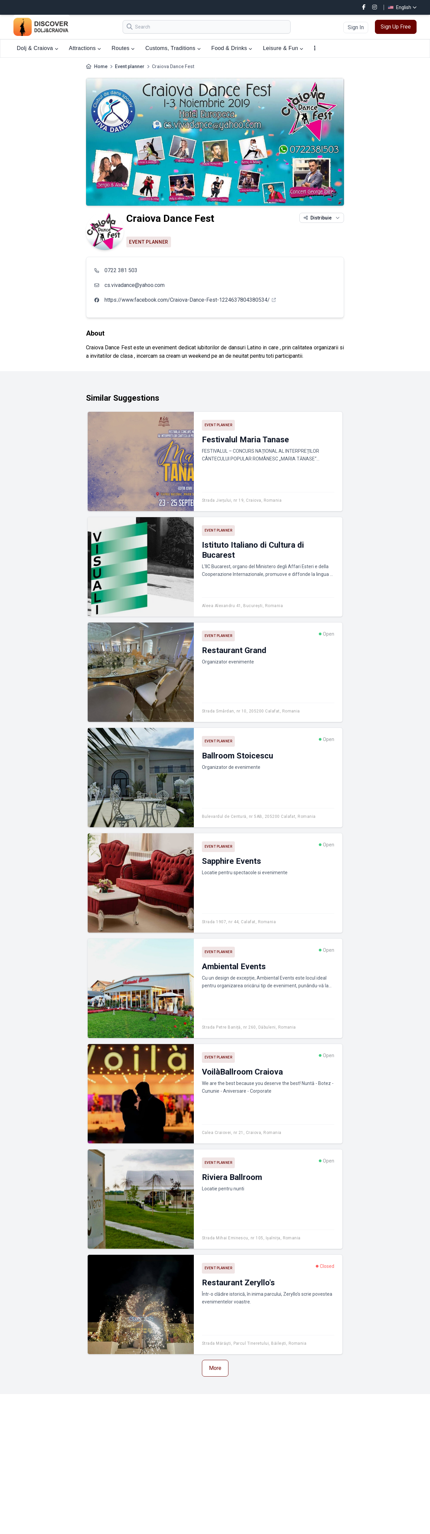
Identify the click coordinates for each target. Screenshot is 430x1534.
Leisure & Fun (283, 48)
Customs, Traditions (173, 48)
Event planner (129, 66)
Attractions (85, 48)
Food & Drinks (231, 48)
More (215, 1368)
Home (101, 66)
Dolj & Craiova (37, 48)
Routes (123, 48)
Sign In (356, 27)
